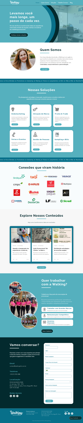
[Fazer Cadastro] (47, 331)
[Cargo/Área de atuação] (58, 364)
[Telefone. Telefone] (59, 370)
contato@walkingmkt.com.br (18, 366)
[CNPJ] (58, 353)
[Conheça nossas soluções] (19, 35)
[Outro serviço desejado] (58, 387)
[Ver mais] (44, 69)
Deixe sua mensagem (50, 391)
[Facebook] (14, 396)
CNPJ (46, 350)
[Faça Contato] (75, 418)
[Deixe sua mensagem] (58, 395)
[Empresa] (51, 347)
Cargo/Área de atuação (51, 362)
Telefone (48, 368)
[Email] (58, 376)
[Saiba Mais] (14, 124)
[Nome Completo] (58, 359)
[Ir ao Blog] (41, 267)
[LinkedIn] (11, 396)
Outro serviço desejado (51, 385)
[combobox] (58, 382)
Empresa (47, 345)
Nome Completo (49, 356)
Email (47, 373)
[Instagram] (17, 396)
